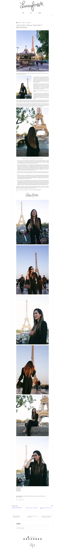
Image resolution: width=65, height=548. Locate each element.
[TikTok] (26, 539)
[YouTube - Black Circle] (28, 539)
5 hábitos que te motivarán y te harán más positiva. (46, 517)
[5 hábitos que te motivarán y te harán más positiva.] (46, 511)
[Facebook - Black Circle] (38, 539)
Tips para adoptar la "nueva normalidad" (32, 517)
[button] (39, 13)
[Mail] (28, 537)
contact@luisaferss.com (32, 537)
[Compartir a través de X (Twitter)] (18, 499)
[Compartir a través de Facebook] (16, 499)
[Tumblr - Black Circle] (36, 539)
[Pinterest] (33, 539)
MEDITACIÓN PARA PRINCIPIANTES (16, 517)
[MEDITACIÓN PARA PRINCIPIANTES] (18, 511)
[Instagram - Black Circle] (24, 539)
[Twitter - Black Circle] (41, 539)
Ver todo (52, 505)
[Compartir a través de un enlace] (23, 499)
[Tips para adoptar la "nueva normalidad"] (32, 511)
